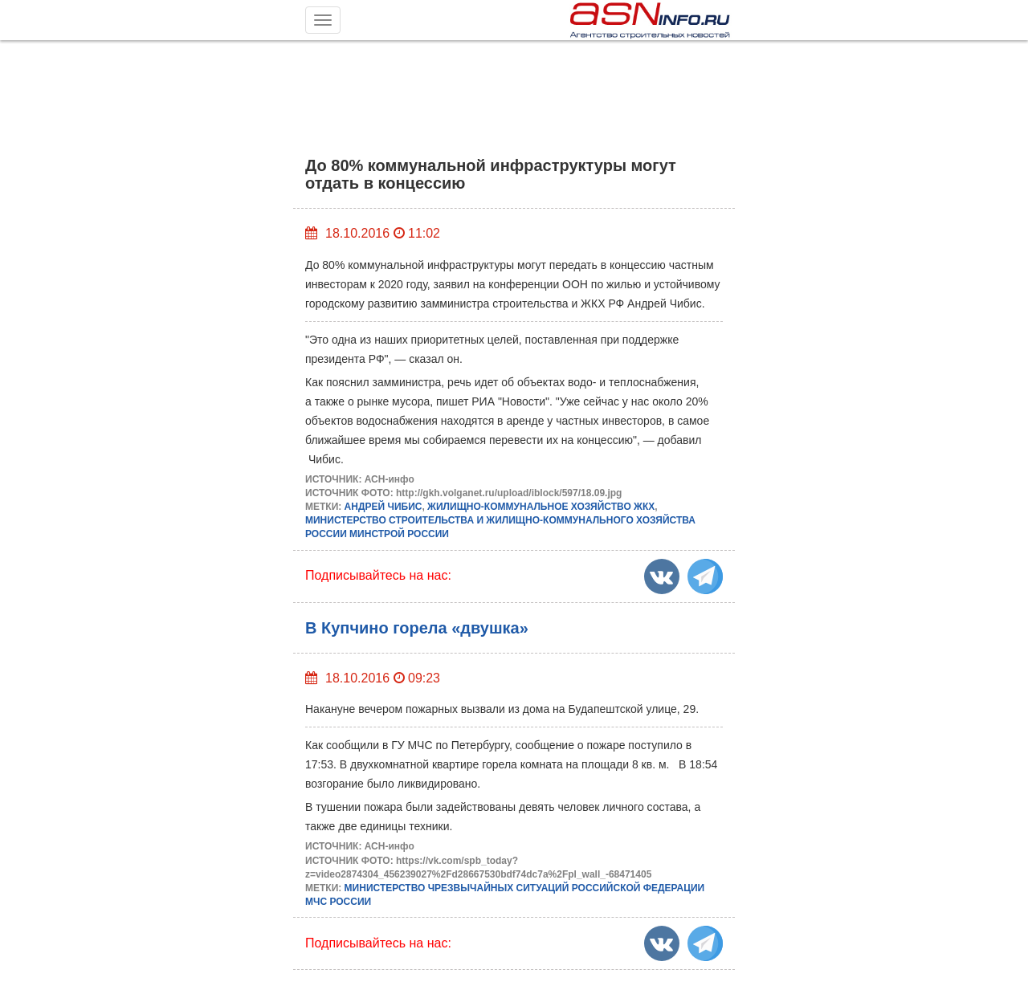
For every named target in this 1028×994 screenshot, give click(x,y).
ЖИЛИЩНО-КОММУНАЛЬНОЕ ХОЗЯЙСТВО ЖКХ (541, 506)
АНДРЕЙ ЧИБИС (383, 506)
